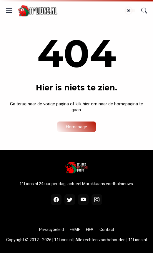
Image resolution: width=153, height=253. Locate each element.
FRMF (75, 229)
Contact (106, 229)
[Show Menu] (9, 11)
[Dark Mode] (130, 11)
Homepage (76, 126)
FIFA (90, 229)
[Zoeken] (144, 11)
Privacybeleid (51, 229)
